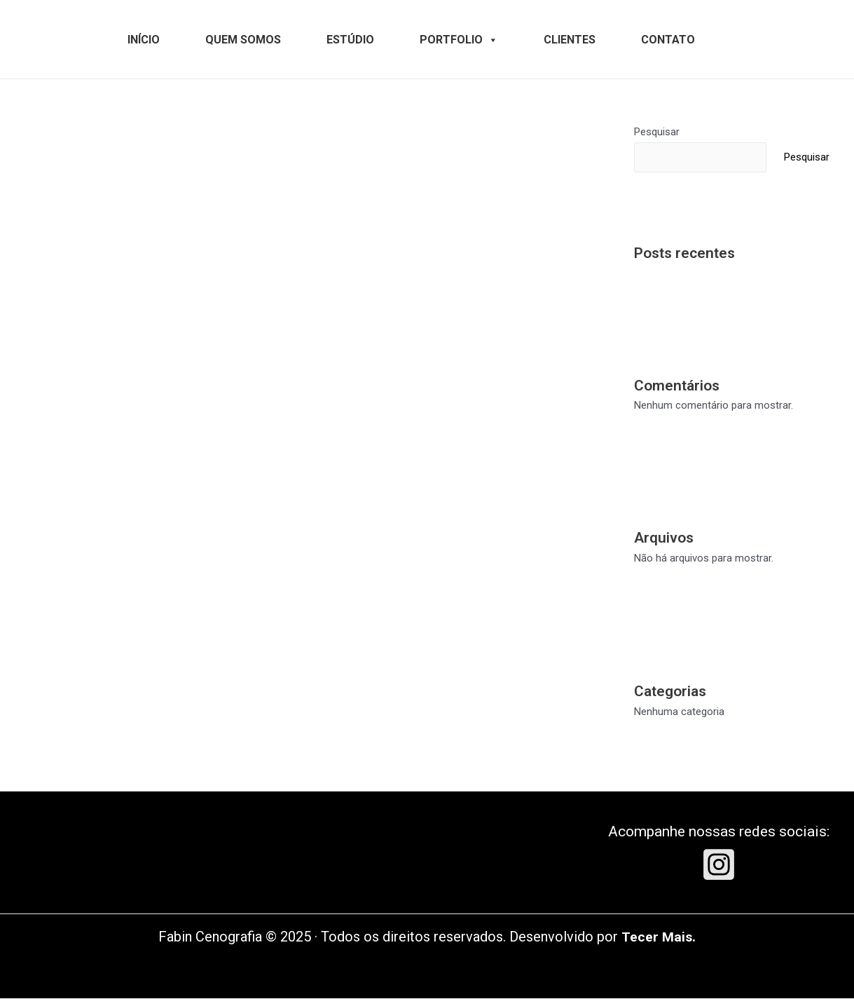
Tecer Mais (657, 937)
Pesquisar (657, 131)
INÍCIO (144, 39)
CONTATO (668, 39)
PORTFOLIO (459, 39)
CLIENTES (569, 39)
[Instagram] (718, 865)
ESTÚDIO (350, 39)
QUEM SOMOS (243, 39)
